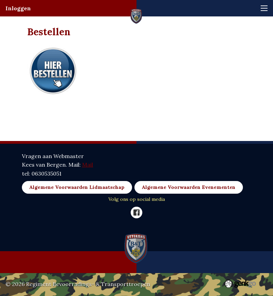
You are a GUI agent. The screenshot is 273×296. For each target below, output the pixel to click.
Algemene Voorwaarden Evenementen (188, 187)
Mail (87, 164)
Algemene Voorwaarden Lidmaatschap (77, 187)
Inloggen (18, 8)
